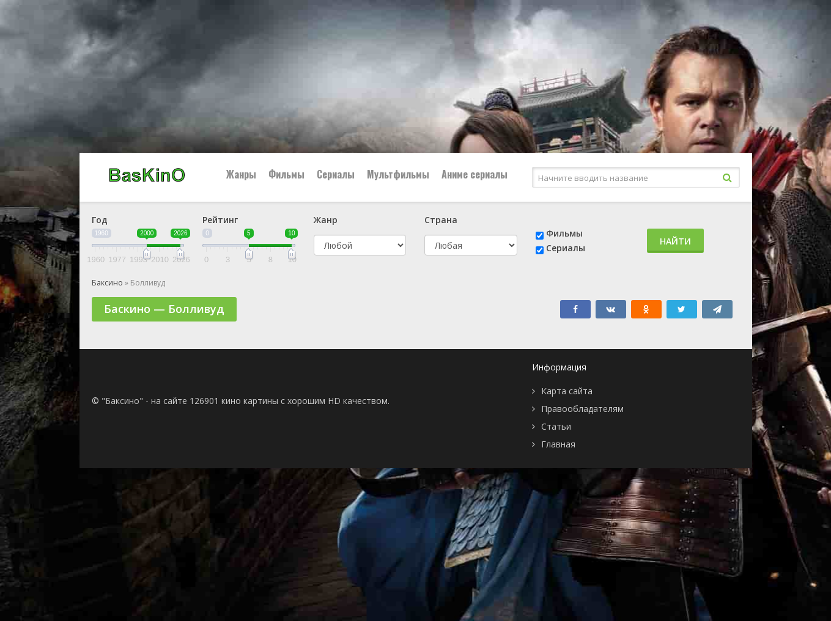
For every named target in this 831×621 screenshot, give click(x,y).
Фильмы (286, 174)
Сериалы (336, 174)
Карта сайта (567, 391)
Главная (558, 444)
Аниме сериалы (474, 174)
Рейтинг (220, 220)
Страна (440, 220)
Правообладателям (582, 408)
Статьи (556, 426)
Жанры (241, 174)
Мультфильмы (398, 174)
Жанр (326, 220)
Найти (675, 241)
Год (100, 220)
